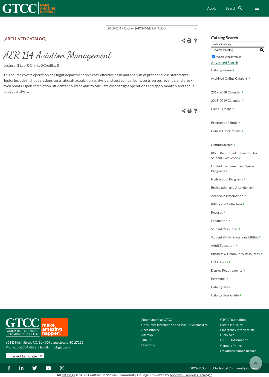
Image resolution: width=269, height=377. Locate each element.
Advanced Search (224, 62)
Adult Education (222, 245)
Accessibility (150, 330)
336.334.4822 (26, 347)
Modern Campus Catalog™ (191, 375)
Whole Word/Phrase (228, 56)
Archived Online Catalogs (229, 78)
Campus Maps (221, 109)
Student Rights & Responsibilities (234, 237)
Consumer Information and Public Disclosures (174, 325)
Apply (212, 8)
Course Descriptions (225, 131)
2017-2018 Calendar (226, 92)
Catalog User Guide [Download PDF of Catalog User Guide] (225, 295)
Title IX (146, 340)
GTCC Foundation (233, 320)
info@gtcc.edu (60, 347)
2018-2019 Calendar (226, 100)
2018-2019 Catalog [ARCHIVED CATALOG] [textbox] (137, 28)
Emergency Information (237, 330)
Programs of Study (224, 123)
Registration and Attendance (231, 187)
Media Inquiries (231, 325)
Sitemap (147, 335)
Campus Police (231, 346)
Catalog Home (221, 70)
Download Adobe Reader (238, 351)
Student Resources (224, 229)
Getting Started (222, 145)
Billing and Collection (226, 204)
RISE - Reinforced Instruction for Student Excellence (234, 155)
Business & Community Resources (235, 254)
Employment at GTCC (156, 320)
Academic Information (227, 196)
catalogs (68, 375)
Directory (148, 345)
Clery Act (227, 335)
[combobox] (152, 28)
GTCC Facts (219, 262)
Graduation (219, 221)
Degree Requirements (226, 270)
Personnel (218, 279)
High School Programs (227, 179)
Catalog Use (219, 287)
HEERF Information (234, 340)
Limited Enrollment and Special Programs (233, 168)
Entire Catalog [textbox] (221, 44)
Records (217, 212)
